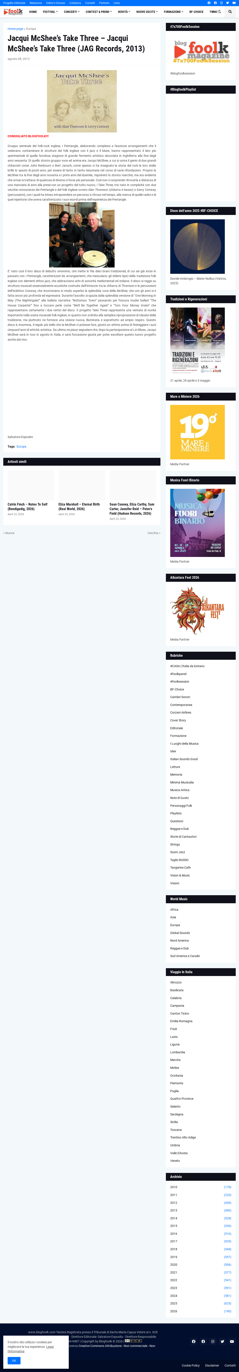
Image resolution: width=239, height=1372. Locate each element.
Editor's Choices (55, 3)
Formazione (178, 736)
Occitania (176, 1075)
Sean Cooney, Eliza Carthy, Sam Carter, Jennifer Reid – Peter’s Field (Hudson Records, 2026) (132, 509)
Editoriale (176, 728)
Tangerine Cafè (180, 867)
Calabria (176, 998)
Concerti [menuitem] (70, 12)
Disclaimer (212, 1365)
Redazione (36, 3)
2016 (200, 1234)
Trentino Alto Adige (183, 1137)
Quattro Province (181, 1098)
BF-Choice (177, 689)
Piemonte (176, 1083)
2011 (200, 1195)
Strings (175, 844)
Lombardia (177, 1052)
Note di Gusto (179, 798)
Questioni (176, 821)
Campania (177, 1005)
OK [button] (14, 1360)
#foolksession (179, 681)
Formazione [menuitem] (172, 12)
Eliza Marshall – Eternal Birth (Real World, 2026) (79, 506)
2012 (200, 1203)
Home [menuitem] (33, 12)
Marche (175, 1060)
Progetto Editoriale (14, 3)
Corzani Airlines (180, 712)
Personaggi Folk (181, 805)
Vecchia (153, 533)
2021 (200, 1272)
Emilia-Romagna (181, 1021)
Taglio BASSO (179, 860)
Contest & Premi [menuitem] (97, 12)
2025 (200, 1303)
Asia (173, 917)
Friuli (173, 1029)
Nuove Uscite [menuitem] (145, 12)
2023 (200, 1288)
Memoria (176, 774)
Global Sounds (180, 933)
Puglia (174, 1091)
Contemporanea (181, 705)
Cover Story (178, 720)
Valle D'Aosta (179, 1153)
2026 (200, 1311)
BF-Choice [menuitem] (196, 12)
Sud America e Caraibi (185, 956)
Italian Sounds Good (184, 759)
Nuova (9, 533)
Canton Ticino (179, 1013)
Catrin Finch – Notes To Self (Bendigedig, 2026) (27, 506)
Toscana (176, 1130)
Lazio (174, 1037)
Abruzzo (176, 982)
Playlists (176, 813)
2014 (200, 1218)
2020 (200, 1265)
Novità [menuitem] (123, 12)
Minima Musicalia (182, 782)
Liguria (175, 1044)
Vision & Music (180, 875)
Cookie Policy (191, 1365)
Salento (175, 1106)
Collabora (75, 3)
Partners (104, 3)
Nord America (179, 940)
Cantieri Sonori (180, 697)
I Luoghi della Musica (184, 743)
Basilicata (177, 990)
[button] (219, 11)
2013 (200, 1210)
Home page (15, 28)
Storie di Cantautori (183, 836)
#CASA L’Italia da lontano (187, 666)
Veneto (175, 1160)
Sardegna (176, 1114)
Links (117, 3)
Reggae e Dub (179, 829)
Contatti (90, 3)
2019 (200, 1257)
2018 (200, 1249)
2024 (200, 1296)
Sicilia (174, 1122)
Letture (175, 767)
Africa (174, 909)
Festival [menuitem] (49, 12)
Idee (173, 751)
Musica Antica (179, 790)
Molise (174, 1067)
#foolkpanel (178, 674)
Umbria (175, 1145)
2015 (200, 1226)
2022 (200, 1280)
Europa (31, 28)
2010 (200, 1187)
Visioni (174, 883)
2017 (200, 1241)
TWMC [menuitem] (214, 12)
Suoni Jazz (177, 852)
